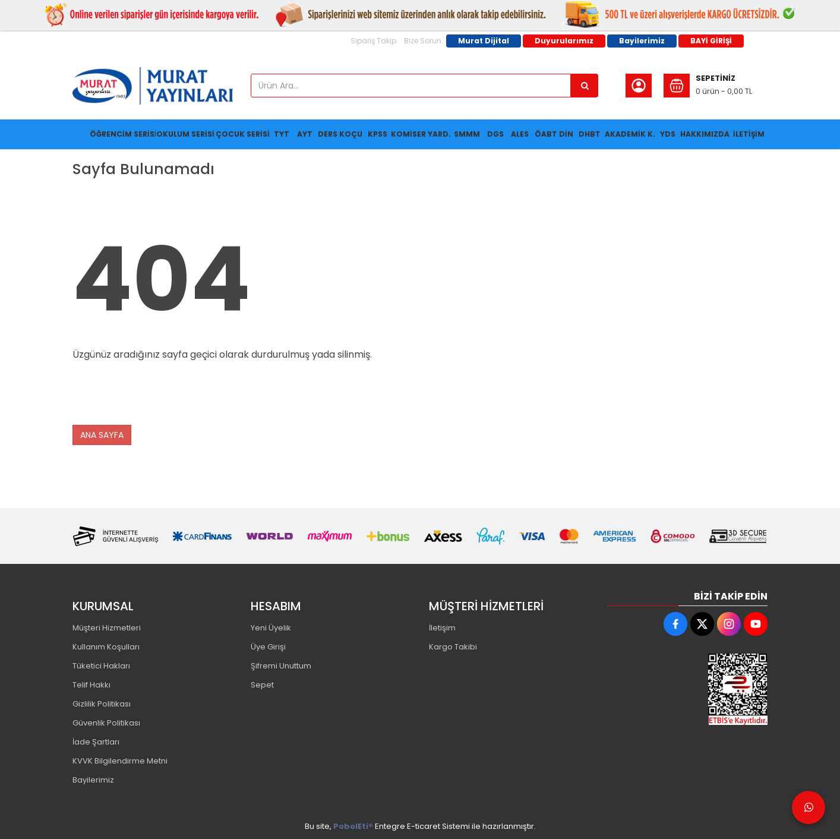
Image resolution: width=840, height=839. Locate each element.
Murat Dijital (483, 41)
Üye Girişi (268, 646)
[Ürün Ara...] (584, 85)
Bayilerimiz (642, 41)
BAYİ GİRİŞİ (711, 41)
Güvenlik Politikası (106, 722)
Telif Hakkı (91, 684)
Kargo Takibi (453, 646)
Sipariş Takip (373, 41)
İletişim (442, 627)
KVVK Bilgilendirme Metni (120, 761)
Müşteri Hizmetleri (106, 627)
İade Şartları (95, 741)
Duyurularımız (564, 41)
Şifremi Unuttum (281, 665)
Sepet (262, 684)
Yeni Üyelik (271, 627)
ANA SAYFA (102, 435)
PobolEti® (353, 826)
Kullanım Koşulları (106, 646)
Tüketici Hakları (101, 665)
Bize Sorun (422, 41)
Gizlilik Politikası (101, 703)
